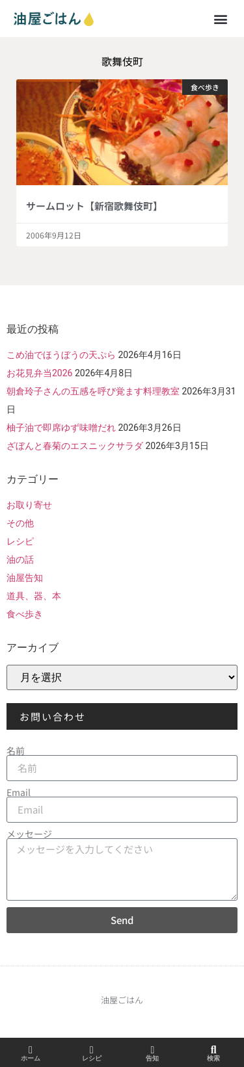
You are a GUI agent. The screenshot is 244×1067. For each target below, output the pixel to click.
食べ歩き (25, 614)
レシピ (20, 541)
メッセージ (29, 833)
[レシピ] (92, 1050)
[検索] (213, 1050)
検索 (213, 1058)
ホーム (30, 1058)
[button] (220, 18)
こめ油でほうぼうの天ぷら (61, 355)
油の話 (20, 559)
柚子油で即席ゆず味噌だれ (61, 427)
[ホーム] (30, 1050)
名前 (16, 750)
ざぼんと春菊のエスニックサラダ (75, 446)
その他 (20, 523)
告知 (152, 1058)
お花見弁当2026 (39, 373)
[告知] (152, 1050)
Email (19, 792)
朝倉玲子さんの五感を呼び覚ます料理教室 (93, 391)
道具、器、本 (34, 596)
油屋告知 (25, 577)
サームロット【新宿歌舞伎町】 (94, 205)
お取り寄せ (29, 505)
